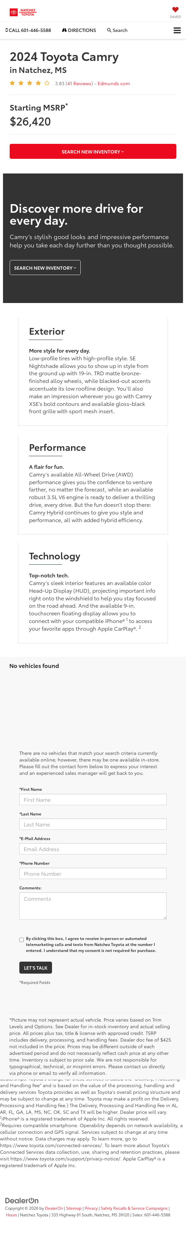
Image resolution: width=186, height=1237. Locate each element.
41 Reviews (79, 83)
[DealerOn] (22, 1199)
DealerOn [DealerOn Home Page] (54, 1208)
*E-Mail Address (34, 838)
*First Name (30, 789)
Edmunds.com (114, 83)
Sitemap (74, 1208)
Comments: (30, 887)
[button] (28, 30)
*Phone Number (34, 863)
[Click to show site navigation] (177, 30)
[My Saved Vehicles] (175, 13)
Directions (79, 30)
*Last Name (30, 813)
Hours (11, 1214)
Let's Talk (35, 967)
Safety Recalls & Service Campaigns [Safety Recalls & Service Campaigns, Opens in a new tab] (134, 1208)
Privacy (91, 1208)
